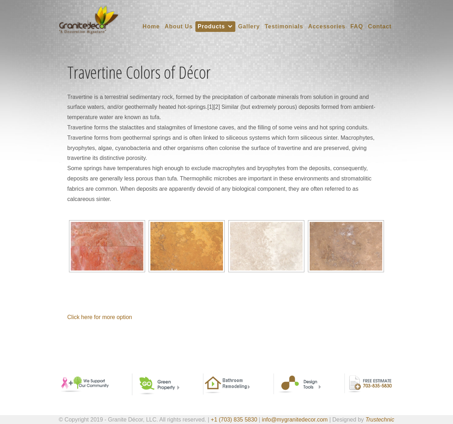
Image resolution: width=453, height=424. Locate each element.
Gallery (249, 26)
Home (151, 26)
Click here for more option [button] (99, 317)
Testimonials (284, 26)
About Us (179, 26)
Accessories (326, 26)
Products (211, 26)
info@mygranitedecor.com (295, 420)
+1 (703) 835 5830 (234, 420)
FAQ (356, 26)
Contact (380, 26)
